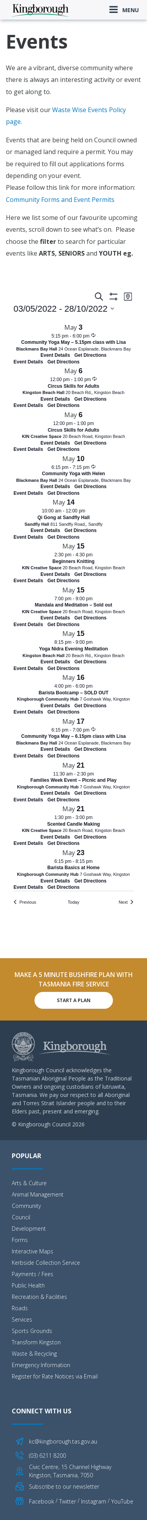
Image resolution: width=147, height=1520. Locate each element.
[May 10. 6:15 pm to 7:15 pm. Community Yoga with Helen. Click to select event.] (74, 472)
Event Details (28, 362)
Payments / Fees (32, 1274)
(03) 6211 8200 (47, 1455)
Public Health (28, 1285)
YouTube (122, 1501)
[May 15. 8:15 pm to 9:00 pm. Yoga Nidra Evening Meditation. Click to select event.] (74, 646)
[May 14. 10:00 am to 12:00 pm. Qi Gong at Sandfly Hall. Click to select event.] (64, 515)
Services (22, 1319)
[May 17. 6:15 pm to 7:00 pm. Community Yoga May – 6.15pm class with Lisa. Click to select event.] (74, 734)
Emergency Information (41, 1365)
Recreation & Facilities (39, 1296)
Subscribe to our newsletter (64, 1486)
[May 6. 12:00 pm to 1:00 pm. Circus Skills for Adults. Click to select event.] (74, 384)
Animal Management (38, 1194)
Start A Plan (74, 1000)
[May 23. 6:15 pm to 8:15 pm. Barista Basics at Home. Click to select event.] (74, 866)
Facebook (41, 1501)
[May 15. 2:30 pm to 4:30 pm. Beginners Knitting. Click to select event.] (74, 559)
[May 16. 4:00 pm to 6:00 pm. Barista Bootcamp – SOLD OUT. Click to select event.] (74, 690)
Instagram (93, 1501)
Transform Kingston (36, 1342)
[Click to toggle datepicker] (64, 308)
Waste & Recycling (34, 1353)
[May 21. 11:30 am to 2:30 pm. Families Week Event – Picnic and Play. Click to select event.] (74, 778)
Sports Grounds (32, 1331)
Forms (20, 1240)
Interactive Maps (32, 1251)
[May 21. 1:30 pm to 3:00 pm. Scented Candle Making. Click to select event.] (74, 822)
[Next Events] (126, 902)
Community (26, 1205)
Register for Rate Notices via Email (55, 1376)
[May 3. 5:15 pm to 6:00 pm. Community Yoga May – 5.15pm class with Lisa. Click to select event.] (74, 340)
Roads (20, 1308)
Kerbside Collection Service (46, 1262)
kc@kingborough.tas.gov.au (63, 1441)
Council (21, 1217)
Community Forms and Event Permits (60, 199)
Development (29, 1228)
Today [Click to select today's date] (73, 902)
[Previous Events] (25, 902)
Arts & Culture (29, 1183)
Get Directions (63, 362)
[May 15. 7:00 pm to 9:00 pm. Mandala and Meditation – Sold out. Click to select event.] (74, 603)
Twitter (67, 1501)
